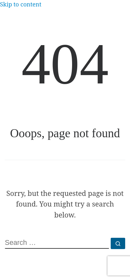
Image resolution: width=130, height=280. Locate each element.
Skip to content (21, 4)
